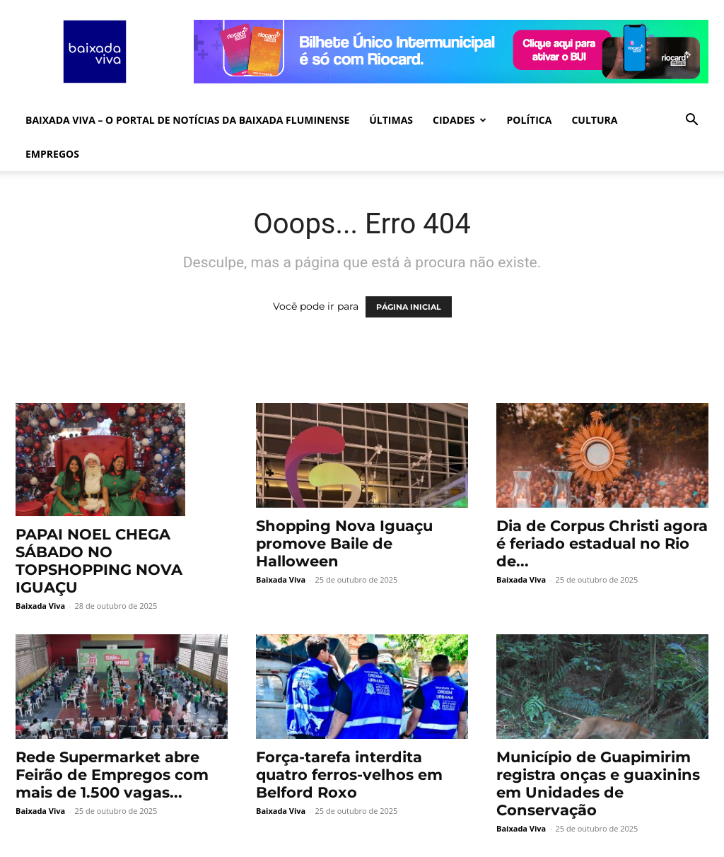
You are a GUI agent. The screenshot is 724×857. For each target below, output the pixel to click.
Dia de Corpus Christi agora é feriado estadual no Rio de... (602, 543)
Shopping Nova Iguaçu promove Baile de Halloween (344, 543)
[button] (691, 121)
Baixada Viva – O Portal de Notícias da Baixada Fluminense (187, 120)
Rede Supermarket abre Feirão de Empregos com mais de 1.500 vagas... (112, 774)
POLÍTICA (529, 120)
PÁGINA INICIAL (408, 307)
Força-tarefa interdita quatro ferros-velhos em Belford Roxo (349, 774)
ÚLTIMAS (391, 120)
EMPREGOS (52, 154)
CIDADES (459, 120)
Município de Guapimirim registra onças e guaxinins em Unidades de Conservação (598, 783)
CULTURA (594, 120)
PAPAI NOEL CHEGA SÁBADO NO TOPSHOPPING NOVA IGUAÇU (99, 560)
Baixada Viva (40, 605)
